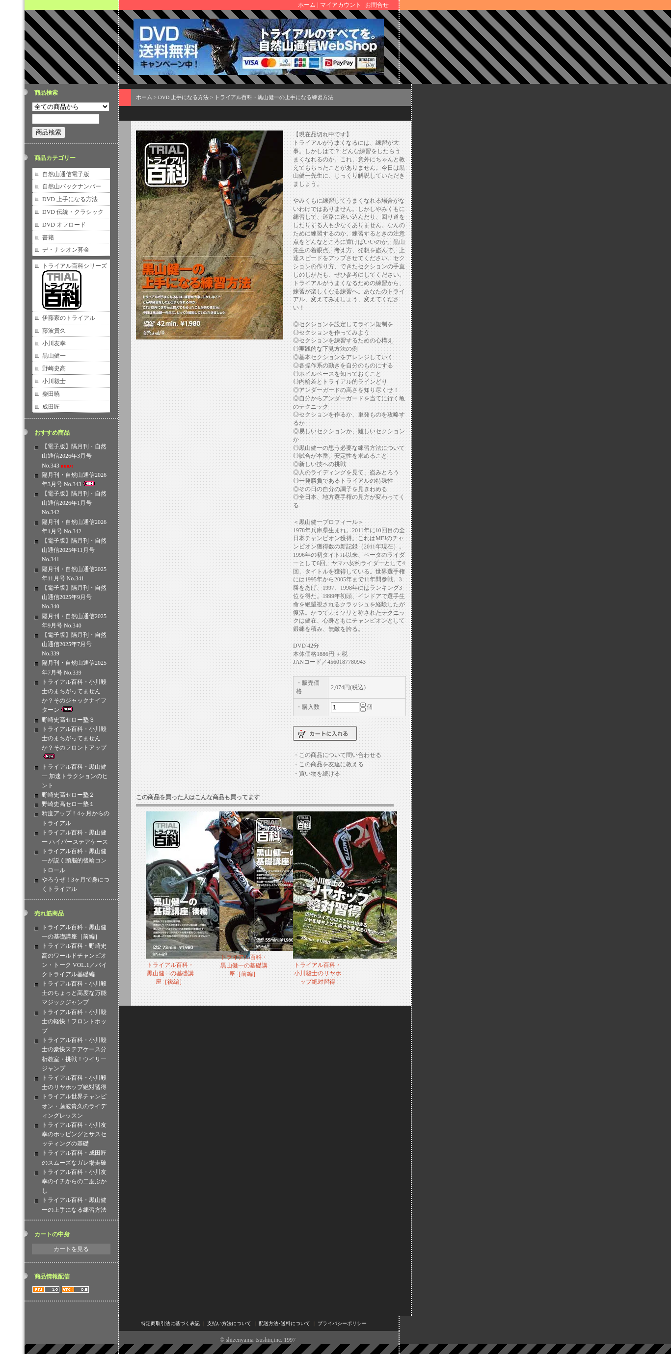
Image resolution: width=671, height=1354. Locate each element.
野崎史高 (54, 368)
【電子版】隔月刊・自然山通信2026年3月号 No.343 (74, 456)
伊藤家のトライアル (68, 317)
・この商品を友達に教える (328, 764)
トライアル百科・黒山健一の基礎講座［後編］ (170, 973)
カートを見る (71, 1249)
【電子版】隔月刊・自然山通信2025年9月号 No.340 (74, 597)
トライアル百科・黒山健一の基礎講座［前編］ (244, 965)
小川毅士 (54, 381)
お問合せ (377, 4)
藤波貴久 (54, 330)
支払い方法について (229, 1323)
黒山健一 (54, 355)
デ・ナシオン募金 (65, 249)
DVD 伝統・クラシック (73, 211)
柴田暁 (51, 394)
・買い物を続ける (316, 773)
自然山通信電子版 (65, 174)
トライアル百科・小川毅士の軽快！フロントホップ (74, 1021)
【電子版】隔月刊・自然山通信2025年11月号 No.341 (74, 550)
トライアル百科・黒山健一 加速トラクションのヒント (75, 776)
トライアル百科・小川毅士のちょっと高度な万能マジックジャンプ (74, 993)
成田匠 (51, 406)
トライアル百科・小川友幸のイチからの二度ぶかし (74, 1181)
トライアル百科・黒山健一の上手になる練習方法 (274, 97)
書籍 (48, 237)
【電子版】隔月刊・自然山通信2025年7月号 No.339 (74, 644)
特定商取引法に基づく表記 (170, 1323)
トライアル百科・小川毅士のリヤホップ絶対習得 (317, 973)
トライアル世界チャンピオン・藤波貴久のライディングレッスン (74, 1106)
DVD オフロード (64, 224)
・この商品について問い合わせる (337, 755)
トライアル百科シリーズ (74, 265)
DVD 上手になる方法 (70, 199)
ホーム (307, 4)
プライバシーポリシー (342, 1323)
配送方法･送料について (284, 1323)
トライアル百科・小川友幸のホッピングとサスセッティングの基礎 (74, 1134)
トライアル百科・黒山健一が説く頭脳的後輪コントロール (74, 860)
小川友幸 (54, 343)
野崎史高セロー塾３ (68, 719)
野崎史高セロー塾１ (68, 804)
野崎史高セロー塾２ (68, 794)
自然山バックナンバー (71, 186)
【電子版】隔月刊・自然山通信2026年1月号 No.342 (74, 503)
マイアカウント (340, 4)
